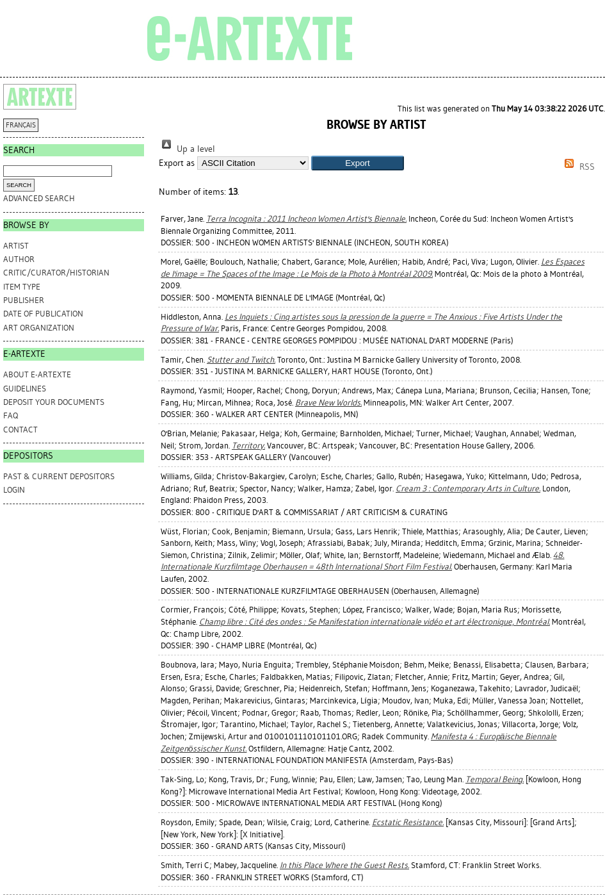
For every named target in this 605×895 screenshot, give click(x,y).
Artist (16, 245)
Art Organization (38, 328)
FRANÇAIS (21, 125)
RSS (577, 166)
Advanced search (39, 198)
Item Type (21, 286)
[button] (357, 163)
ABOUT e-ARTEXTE (37, 374)
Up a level (187, 149)
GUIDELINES (24, 388)
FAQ (10, 415)
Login (14, 490)
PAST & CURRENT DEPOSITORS (59, 476)
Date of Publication (43, 313)
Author (19, 259)
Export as (177, 163)
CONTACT (20, 429)
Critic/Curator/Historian (56, 272)
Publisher (23, 300)
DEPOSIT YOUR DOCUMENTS (53, 402)
